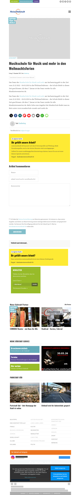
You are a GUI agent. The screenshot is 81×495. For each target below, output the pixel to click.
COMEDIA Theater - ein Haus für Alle (24, 329)
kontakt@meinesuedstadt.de (17, 226)
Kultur (33, 426)
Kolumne (13, 444)
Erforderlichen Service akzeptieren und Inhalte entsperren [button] (60, 476)
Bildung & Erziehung (17, 430)
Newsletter (35, 434)
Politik (33, 444)
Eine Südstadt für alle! (18, 423)
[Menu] (69, 11)
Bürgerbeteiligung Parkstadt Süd (57, 420)
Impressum (57, 493)
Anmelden (35, 284)
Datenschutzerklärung (25, 219)
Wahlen (53, 432)
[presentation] (24, 212)
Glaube (12, 441)
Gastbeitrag (26, 73)
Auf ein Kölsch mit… (37, 419)
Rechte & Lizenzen (34, 493)
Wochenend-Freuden (19, 288)
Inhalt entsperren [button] (60, 468)
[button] (11, 115)
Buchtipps (13, 419)
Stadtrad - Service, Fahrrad (51, 329)
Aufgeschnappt (13, 58)
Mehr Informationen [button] (30, 477)
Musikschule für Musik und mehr (32, 82)
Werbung (54, 443)
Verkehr (54, 428)
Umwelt (53, 425)
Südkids (12, 434)
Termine (36, 1)
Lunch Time (16, 280)
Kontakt (23, 493)
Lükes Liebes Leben (37, 423)
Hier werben (14, 1)
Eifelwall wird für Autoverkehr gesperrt (55, 406)
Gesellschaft (14, 437)
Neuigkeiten (35, 430)
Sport (53, 435)
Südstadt (54, 439)
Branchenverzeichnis (26, 1)
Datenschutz (46, 493)
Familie (12, 426)
